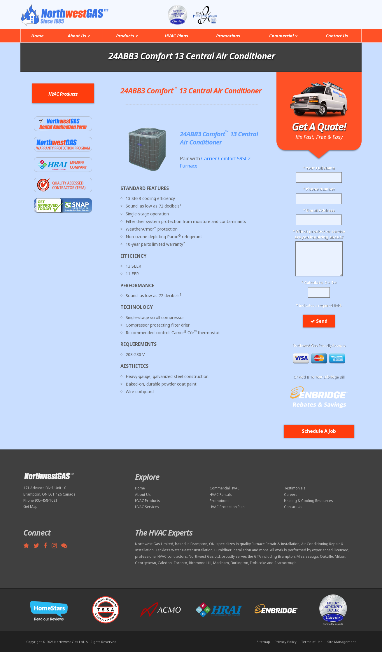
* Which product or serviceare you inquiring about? (319, 234)
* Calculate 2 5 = (319, 282)
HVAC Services (147, 506)
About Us (143, 494)
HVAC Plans (176, 36)
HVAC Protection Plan (227, 506)
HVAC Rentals (221, 494)
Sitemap (263, 641)
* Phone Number (319, 188)
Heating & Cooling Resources (308, 500)
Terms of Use (312, 641)
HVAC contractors (172, 556)
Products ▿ (127, 36)
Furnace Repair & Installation (275, 543)
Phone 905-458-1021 (40, 500)
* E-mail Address (319, 210)
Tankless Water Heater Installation (184, 550)
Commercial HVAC (225, 488)
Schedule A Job (319, 431)
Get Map (30, 506)
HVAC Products (147, 500)
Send (319, 321)
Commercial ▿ (283, 36)
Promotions (228, 36)
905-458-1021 (337, 11)
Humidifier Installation (232, 550)
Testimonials (295, 488)
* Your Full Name (319, 167)
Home (37, 36)
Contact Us (337, 36)
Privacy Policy (286, 641)
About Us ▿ (79, 36)
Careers (290, 494)
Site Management (341, 641)
